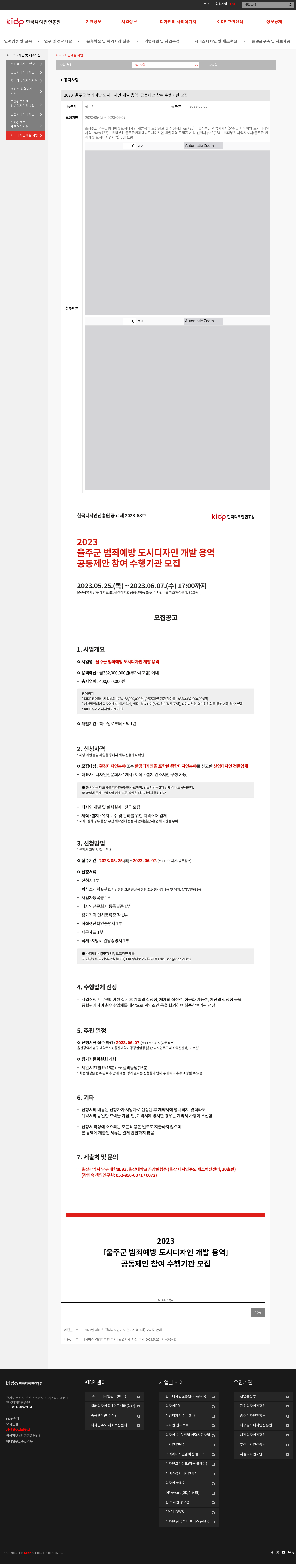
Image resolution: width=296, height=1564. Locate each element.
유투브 (285, 1552)
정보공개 (274, 21)
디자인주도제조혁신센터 (19, 125)
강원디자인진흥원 (253, 1406)
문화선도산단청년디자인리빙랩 (22, 104)
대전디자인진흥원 (253, 1435)
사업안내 (65, 65)
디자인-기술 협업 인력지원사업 (188, 1435)
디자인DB (173, 1406)
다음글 (68, 1339)
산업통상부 (248, 1396)
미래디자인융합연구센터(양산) (113, 1406)
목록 (258, 1312)
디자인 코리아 (175, 1483)
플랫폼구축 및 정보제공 (271, 41)
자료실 (213, 65)
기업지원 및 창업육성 (162, 41)
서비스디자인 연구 (23, 64)
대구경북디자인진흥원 (256, 1425)
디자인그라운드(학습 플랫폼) (186, 1464)
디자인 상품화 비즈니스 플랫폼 (187, 1522)
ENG (233, 4)
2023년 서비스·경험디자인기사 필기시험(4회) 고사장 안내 (123, 1329)
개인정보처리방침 (18, 1430)
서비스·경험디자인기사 (23, 91)
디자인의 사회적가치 (178, 21)
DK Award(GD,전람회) (182, 1493)
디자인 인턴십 (175, 1445)
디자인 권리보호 (177, 1425)
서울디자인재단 (251, 1454)
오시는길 (12, 1424)
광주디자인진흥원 (253, 1416)
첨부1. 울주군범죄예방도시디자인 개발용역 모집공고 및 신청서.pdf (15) (166, 132)
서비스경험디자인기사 (182, 1474)
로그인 (208, 4)
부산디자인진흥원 (253, 1445)
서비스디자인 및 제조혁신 (216, 41)
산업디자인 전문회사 (180, 1416)
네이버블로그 (292, 1552)
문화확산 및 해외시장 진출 (108, 41)
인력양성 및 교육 (18, 41)
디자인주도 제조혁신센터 (109, 1425)
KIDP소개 (12, 1419)
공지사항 (139, 65)
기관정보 (94, 21)
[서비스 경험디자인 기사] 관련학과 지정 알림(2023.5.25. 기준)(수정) (130, 1339)
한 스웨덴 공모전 (177, 1502)
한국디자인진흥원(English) (186, 1396)
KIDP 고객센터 (229, 21)
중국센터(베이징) (103, 1416)
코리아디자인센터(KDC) (108, 1396)
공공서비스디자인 (22, 72)
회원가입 (221, 4)
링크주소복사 (166, 1300)
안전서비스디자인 (22, 114)
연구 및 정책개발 (58, 41)
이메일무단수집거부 (19, 1441)
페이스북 (271, 1552)
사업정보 (129, 21)
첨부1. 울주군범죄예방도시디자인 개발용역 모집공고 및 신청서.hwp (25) (140, 128)
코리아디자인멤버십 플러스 (185, 1454)
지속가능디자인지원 (24, 81)
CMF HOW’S (175, 1512)
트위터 (278, 1552)
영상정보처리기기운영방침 (24, 1436)
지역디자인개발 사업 (24, 135)
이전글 (68, 1329)
